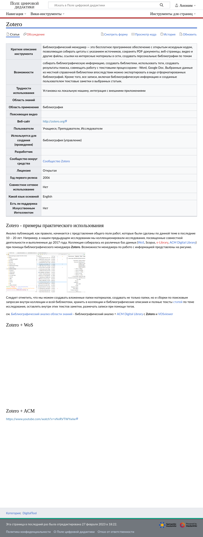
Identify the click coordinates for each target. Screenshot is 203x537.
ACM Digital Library (183, 242)
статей (177, 302)
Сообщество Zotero (56, 161)
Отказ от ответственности (116, 531)
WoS (141, 242)
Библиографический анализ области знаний (41, 314)
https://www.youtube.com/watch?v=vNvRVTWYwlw (41, 419)
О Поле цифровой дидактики (74, 531)
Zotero (75, 247)
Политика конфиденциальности (28, 531)
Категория (13, 513)
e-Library (162, 242)
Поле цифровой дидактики (24, 5)
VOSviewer (165, 314)
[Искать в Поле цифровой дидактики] (109, 5)
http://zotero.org (53, 121)
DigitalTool (30, 513)
